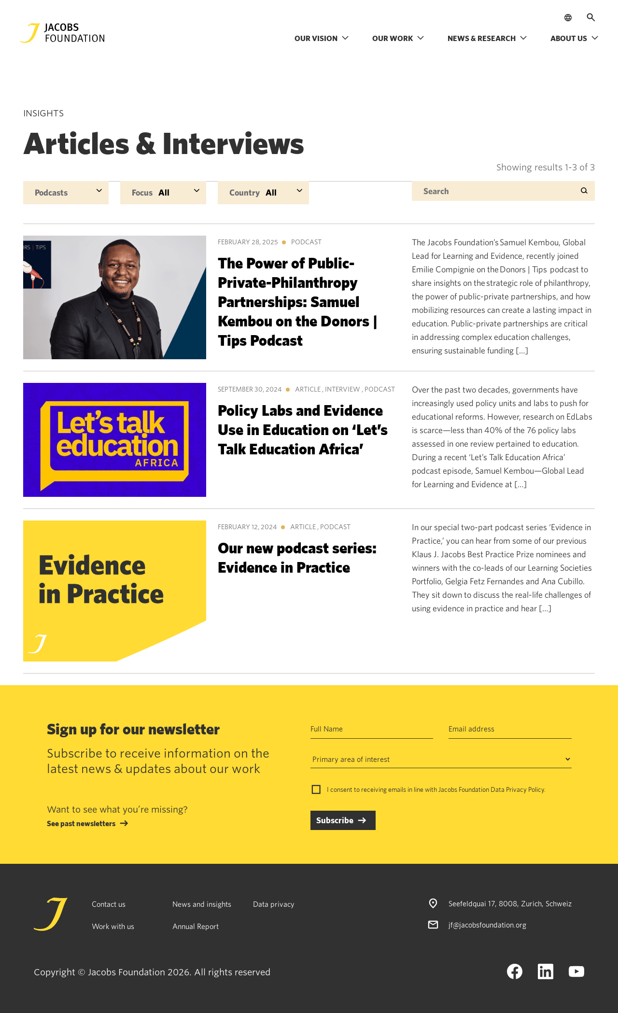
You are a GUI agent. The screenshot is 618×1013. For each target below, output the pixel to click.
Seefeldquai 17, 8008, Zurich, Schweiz (510, 903)
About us (574, 38)
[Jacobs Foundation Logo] (62, 33)
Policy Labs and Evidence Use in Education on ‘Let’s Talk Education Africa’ (303, 429)
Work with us (113, 926)
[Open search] (591, 17)
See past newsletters (81, 823)
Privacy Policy (525, 789)
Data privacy (274, 904)
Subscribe (334, 820)
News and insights (201, 904)
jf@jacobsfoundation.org (487, 924)
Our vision (322, 38)
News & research (487, 38)
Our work (398, 38)
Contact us (109, 904)
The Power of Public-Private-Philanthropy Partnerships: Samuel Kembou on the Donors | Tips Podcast (298, 301)
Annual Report (195, 926)
